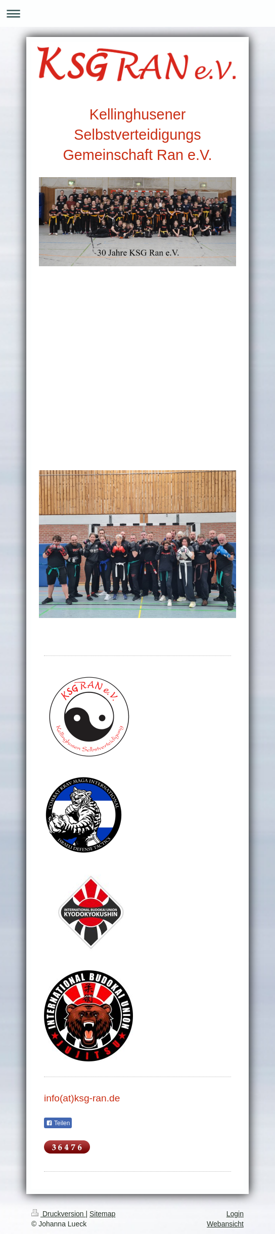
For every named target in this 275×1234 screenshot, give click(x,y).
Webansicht (225, 1224)
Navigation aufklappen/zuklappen (137, 13)
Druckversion (58, 1214)
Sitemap (102, 1214)
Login (235, 1214)
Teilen (58, 1123)
